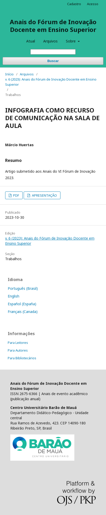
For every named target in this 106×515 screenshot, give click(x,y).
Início (9, 74)
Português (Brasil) (23, 288)
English (13, 296)
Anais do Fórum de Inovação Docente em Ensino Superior (53, 26)
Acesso (92, 4)
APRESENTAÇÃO (44, 195)
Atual (30, 41)
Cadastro (74, 4)
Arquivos (50, 41)
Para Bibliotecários (22, 358)
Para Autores (18, 350)
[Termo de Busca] (53, 52)
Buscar (53, 61)
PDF (15, 195)
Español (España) (22, 303)
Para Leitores (18, 342)
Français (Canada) (23, 311)
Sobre (71, 41)
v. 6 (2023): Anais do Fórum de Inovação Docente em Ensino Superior (50, 82)
